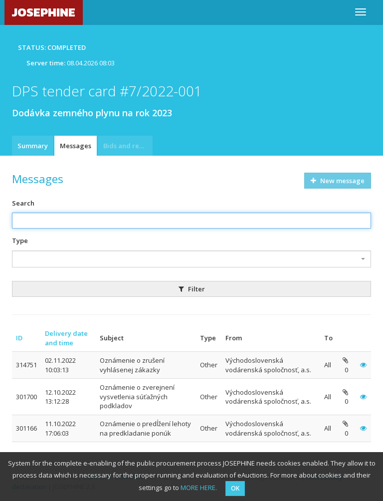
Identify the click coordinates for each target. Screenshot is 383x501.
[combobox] (191, 258)
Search (23, 203)
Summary (32, 145)
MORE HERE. (199, 487)
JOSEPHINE (43, 12)
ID (19, 337)
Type (20, 240)
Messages (75, 145)
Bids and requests (128, 145)
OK (235, 488)
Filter (192, 288)
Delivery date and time (66, 338)
